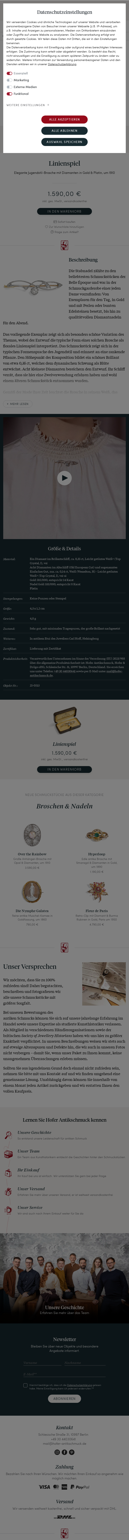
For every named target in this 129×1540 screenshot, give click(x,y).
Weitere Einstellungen (25, 105)
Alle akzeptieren (64, 119)
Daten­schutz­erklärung (62, 64)
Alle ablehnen (65, 131)
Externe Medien (25, 87)
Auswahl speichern (64, 142)
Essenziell (21, 73)
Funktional (21, 94)
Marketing (21, 80)
